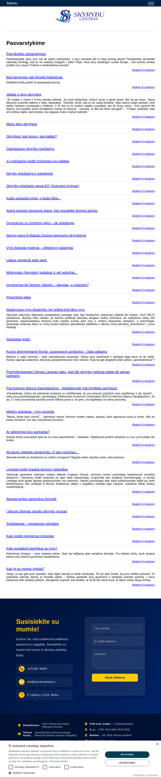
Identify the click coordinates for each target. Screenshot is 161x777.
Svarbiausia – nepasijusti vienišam (32, 524)
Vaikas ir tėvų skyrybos (23, 94)
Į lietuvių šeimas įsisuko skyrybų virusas (36, 511)
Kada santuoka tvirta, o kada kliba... (33, 198)
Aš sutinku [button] (127, 754)
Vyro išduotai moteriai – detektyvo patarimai (39, 248)
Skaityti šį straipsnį (143, 70)
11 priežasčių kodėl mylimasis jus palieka (37, 161)
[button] (55, 772)
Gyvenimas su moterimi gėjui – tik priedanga (40, 223)
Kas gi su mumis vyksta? (25, 569)
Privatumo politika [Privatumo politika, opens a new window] (58, 761)
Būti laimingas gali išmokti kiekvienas (34, 77)
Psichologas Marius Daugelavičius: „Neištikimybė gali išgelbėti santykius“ (62, 388)
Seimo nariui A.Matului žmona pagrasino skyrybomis (46, 235)
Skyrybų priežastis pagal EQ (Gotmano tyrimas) (42, 186)
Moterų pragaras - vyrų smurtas (30, 411)
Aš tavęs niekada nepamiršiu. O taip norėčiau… (42, 452)
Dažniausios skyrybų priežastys (30, 149)
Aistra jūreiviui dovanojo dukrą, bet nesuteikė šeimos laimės (52, 210)
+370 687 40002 (33, 669)
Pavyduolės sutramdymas (26, 54)
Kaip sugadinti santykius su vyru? (31, 548)
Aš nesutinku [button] (127, 762)
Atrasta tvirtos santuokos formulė (31, 499)
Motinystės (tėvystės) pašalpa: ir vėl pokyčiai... (41, 272)
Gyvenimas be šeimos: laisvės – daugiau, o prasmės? (47, 285)
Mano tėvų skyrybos (21, 124)
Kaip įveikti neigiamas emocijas (30, 536)
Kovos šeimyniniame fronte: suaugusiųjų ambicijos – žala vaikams (56, 351)
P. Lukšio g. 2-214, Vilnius (39, 695)
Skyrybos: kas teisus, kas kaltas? (31, 136)
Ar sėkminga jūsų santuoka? (28, 432)
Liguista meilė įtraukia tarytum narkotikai (37, 469)
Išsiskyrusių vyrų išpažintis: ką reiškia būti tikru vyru (45, 309)
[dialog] (80, 759)
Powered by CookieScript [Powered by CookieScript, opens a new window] (145, 775)
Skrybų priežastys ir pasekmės (29, 173)
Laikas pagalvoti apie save (26, 260)
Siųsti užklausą (115, 677)
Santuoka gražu (18, 339)
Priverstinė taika (18, 297)
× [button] (157, 744)
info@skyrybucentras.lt (37, 682)
